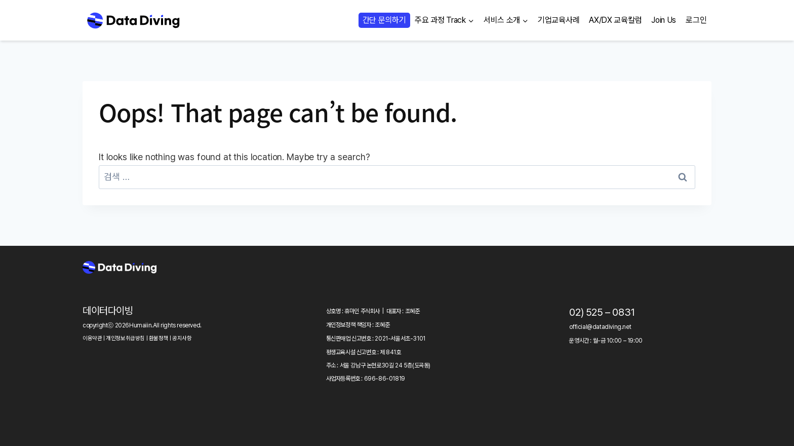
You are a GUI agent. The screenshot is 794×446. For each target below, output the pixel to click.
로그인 (696, 20)
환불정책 (158, 338)
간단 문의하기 (384, 20)
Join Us (663, 20)
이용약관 (92, 338)
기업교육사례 (558, 20)
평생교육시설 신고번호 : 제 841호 (363, 352)
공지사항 (181, 338)
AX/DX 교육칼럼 (615, 20)
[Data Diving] (133, 20)
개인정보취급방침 (125, 338)
